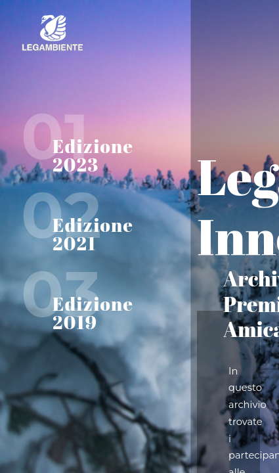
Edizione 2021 (93, 234)
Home (98, 33)
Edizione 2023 (93, 155)
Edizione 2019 (93, 312)
